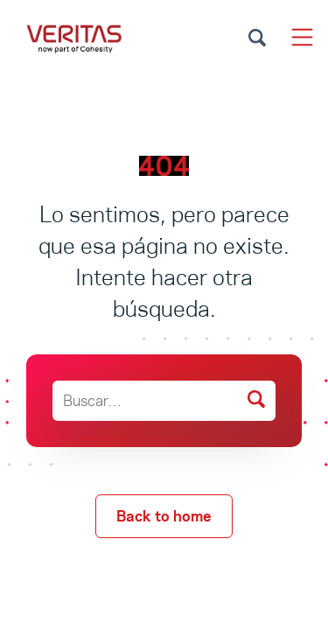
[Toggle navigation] (302, 37)
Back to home (164, 516)
